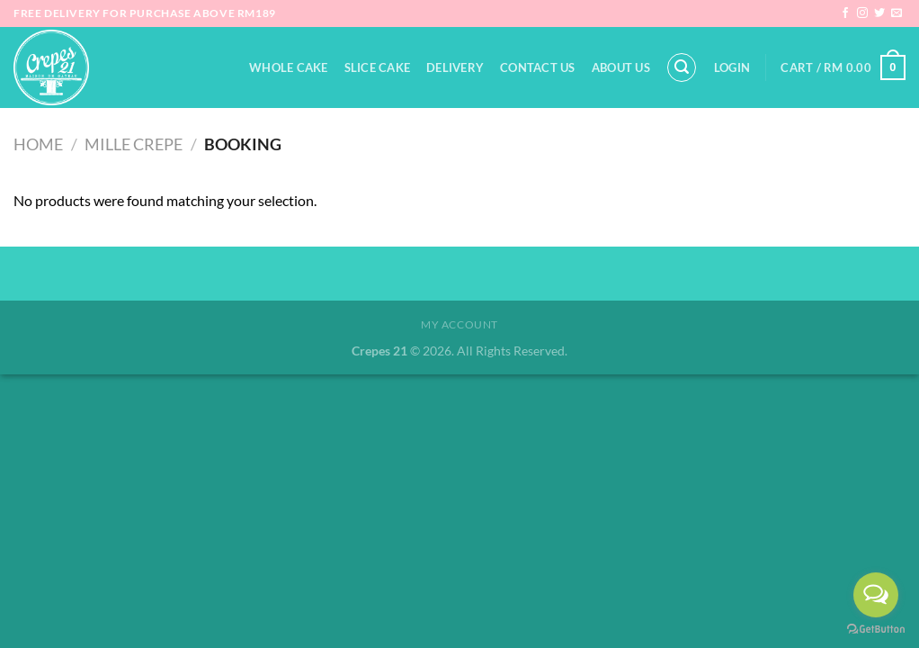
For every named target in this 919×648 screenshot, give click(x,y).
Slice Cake (377, 67)
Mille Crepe (134, 144)
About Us (621, 67)
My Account (459, 324)
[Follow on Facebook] (845, 13)
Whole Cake (288, 67)
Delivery (455, 67)
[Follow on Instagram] (862, 13)
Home (38, 144)
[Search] (681, 67)
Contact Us (537, 67)
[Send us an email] (896, 13)
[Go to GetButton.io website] (876, 629)
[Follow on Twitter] (879, 13)
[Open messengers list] (875, 594)
